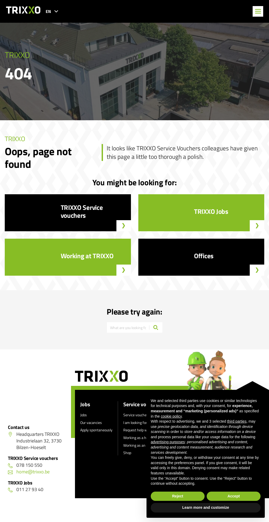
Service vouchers (136, 415)
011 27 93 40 (25, 489)
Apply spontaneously (96, 430)
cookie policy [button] (171, 416)
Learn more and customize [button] (205, 507)
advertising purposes (168, 442)
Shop (127, 452)
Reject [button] (177, 496)
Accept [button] (234, 496)
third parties (236, 421)
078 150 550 (25, 465)
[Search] (155, 327)
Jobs (85, 404)
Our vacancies (91, 422)
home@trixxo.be (29, 471)
